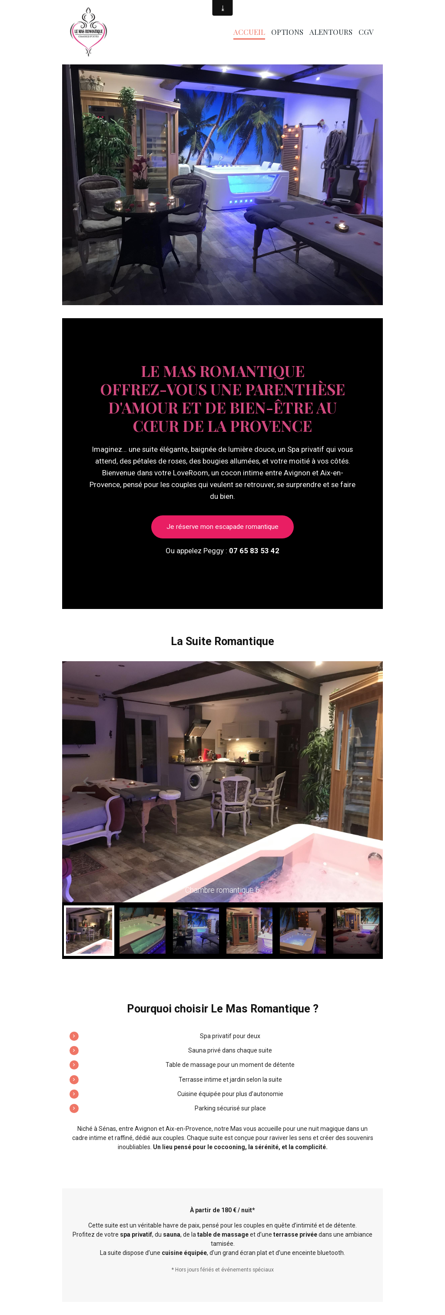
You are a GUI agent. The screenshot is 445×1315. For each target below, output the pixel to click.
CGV (366, 32)
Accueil (249, 32)
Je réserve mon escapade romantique (222, 527)
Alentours (330, 32)
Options (287, 32)
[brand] (89, 32)
